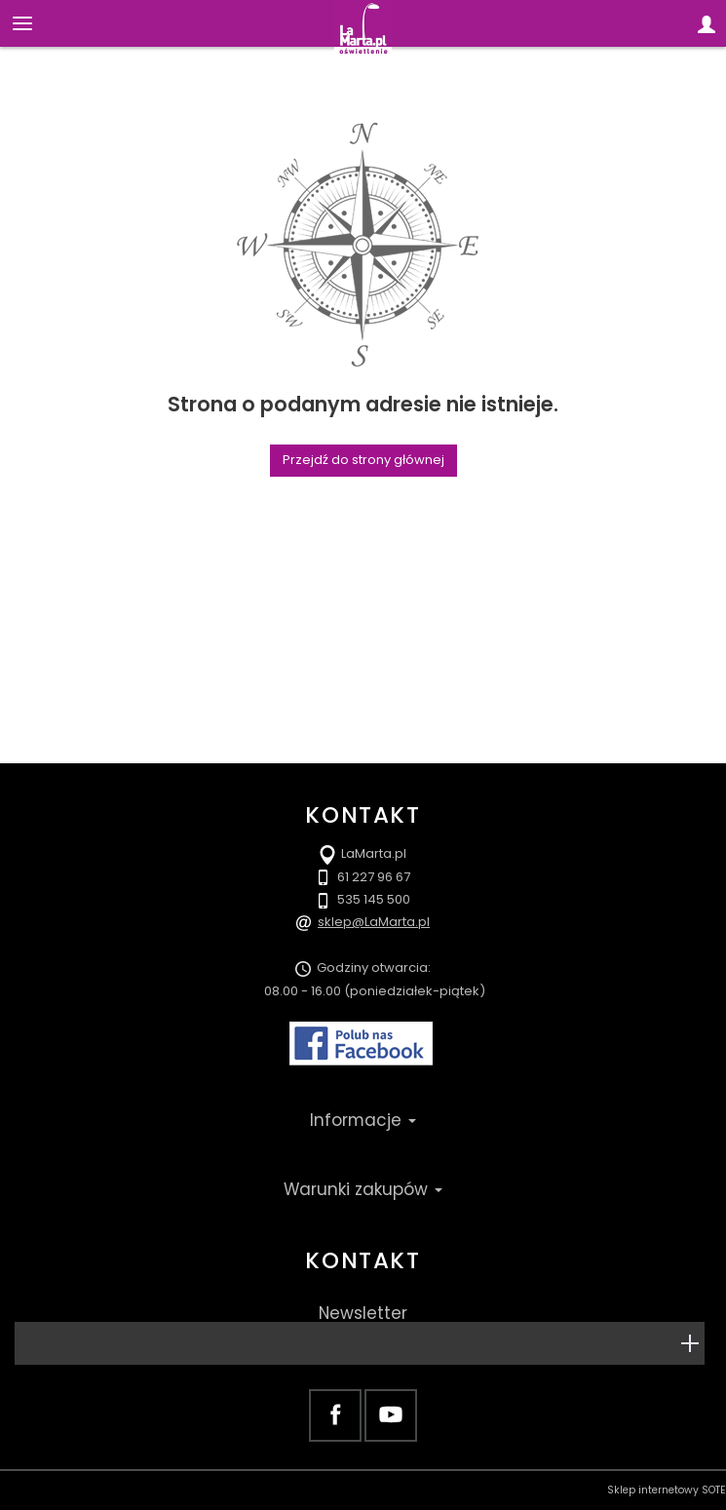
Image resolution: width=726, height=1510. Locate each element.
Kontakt (362, 1260)
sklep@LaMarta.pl (374, 921)
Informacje (363, 1120)
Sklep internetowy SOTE (666, 1490)
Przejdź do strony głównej (363, 459)
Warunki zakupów (363, 1189)
